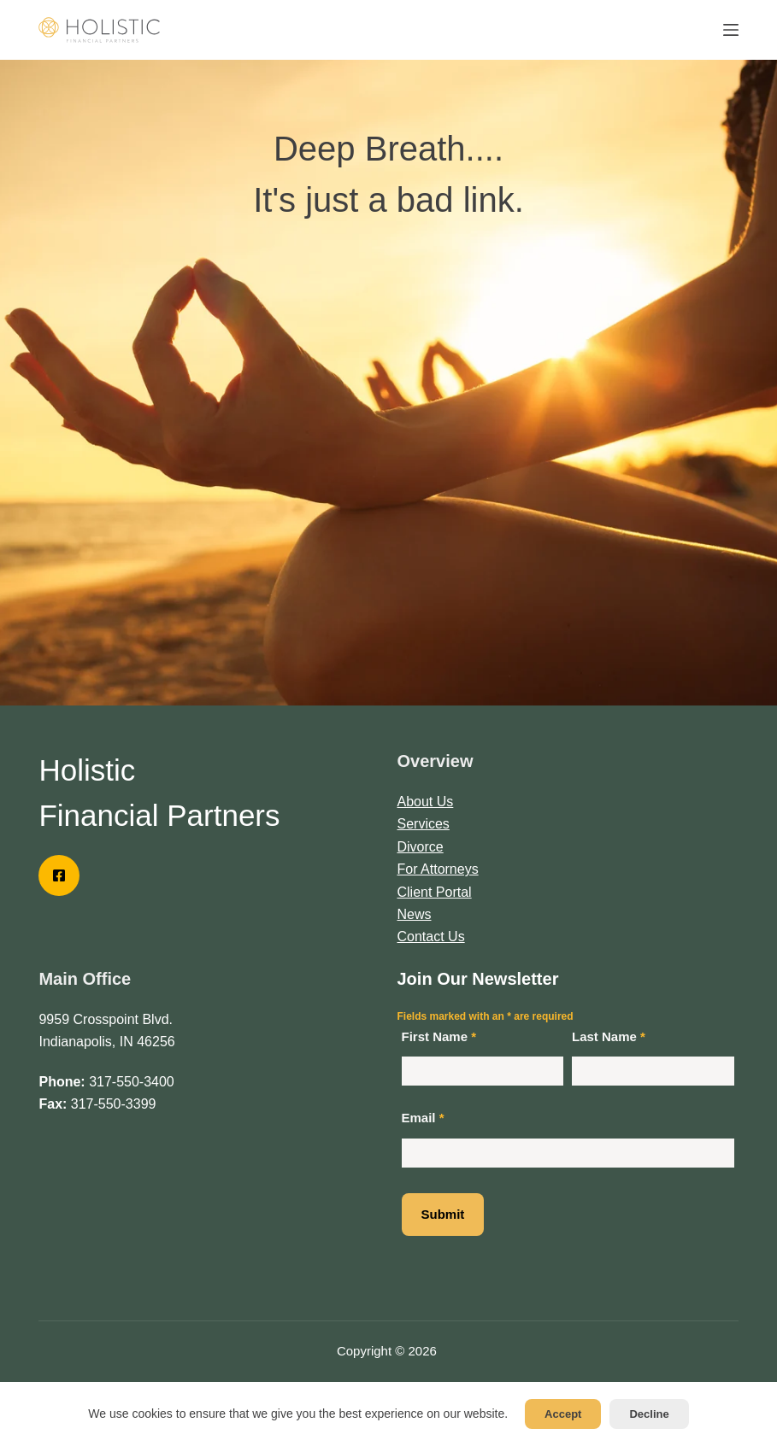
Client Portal (434, 892)
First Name (439, 1036)
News (414, 914)
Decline (648, 1414)
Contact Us (431, 936)
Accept (562, 1414)
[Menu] (731, 30)
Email (423, 1117)
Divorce (420, 847)
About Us (425, 801)
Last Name (608, 1036)
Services (423, 824)
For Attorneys (438, 869)
